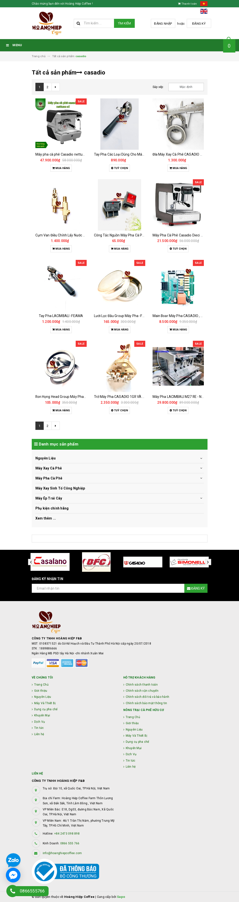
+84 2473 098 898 (67, 833)
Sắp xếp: (158, 87)
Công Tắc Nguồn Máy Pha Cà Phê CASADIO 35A (131, 235)
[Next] (56, 87)
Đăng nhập (163, 23)
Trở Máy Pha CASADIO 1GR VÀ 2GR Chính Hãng (130, 397)
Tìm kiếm (124, 23)
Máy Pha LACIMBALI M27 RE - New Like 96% (187, 397)
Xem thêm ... (45, 518)
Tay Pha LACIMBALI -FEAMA (61, 316)
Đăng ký (199, 23)
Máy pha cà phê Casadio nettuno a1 (63, 154)
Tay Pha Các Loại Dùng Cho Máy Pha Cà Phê (128, 154)
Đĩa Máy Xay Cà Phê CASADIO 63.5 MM (183, 154)
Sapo (121, 897)
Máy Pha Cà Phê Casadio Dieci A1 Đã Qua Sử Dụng (192, 235)
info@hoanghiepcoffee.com (62, 853)
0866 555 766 (70, 843)
